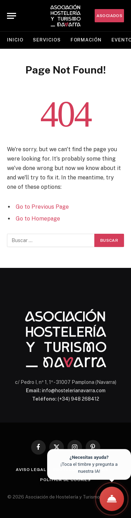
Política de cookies (65, 479)
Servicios (46, 39)
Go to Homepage (38, 218)
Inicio (15, 39)
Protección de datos (80, 469)
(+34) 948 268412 (78, 399)
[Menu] (11, 16)
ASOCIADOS (109, 15)
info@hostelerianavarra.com (73, 390)
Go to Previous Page (42, 206)
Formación (86, 39)
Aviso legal (31, 469)
